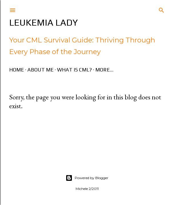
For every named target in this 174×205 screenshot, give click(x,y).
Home (16, 70)
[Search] (161, 9)
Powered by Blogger (87, 178)
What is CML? (74, 70)
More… (104, 70)
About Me (40, 70)
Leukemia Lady (43, 22)
